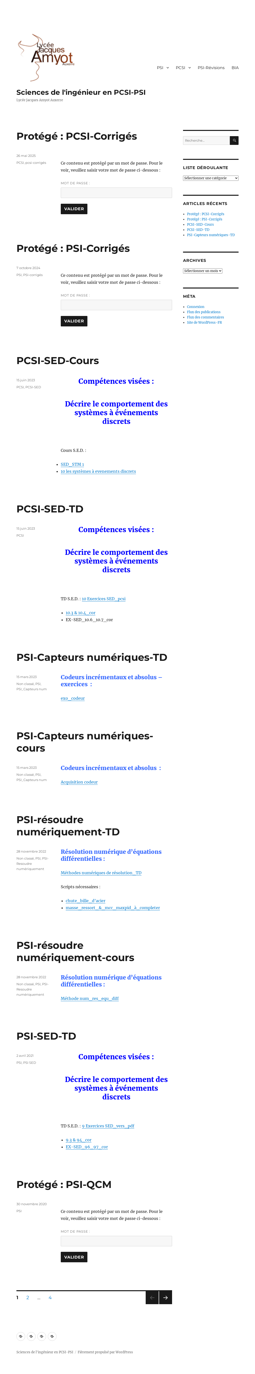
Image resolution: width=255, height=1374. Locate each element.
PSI (160, 67)
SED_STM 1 (72, 464)
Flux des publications (204, 312)
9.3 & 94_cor (78, 1139)
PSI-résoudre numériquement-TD (68, 825)
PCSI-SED (33, 387)
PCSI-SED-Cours (57, 360)
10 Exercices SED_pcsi (104, 598)
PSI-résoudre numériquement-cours (75, 951)
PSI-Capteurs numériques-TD (91, 657)
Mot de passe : (116, 189)
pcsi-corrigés (35, 163)
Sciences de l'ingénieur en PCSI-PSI (81, 92)
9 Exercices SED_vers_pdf (108, 1125)
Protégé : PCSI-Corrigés (76, 136)
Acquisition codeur (79, 782)
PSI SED (29, 1063)
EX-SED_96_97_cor (87, 1146)
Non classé (25, 684)
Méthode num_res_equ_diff (90, 998)
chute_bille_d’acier (85, 900)
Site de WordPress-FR (204, 322)
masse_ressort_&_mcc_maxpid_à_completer (113, 907)
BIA (235, 67)
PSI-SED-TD (46, 1036)
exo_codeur (73, 698)
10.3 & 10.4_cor (80, 612)
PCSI (180, 67)
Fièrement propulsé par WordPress (105, 1352)
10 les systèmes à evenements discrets (98, 471)
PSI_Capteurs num (31, 689)
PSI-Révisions (211, 67)
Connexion (195, 307)
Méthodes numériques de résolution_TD (101, 872)
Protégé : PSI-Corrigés (73, 248)
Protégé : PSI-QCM (64, 1184)
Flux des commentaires (205, 317)
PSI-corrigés (33, 275)
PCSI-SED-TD (49, 509)
